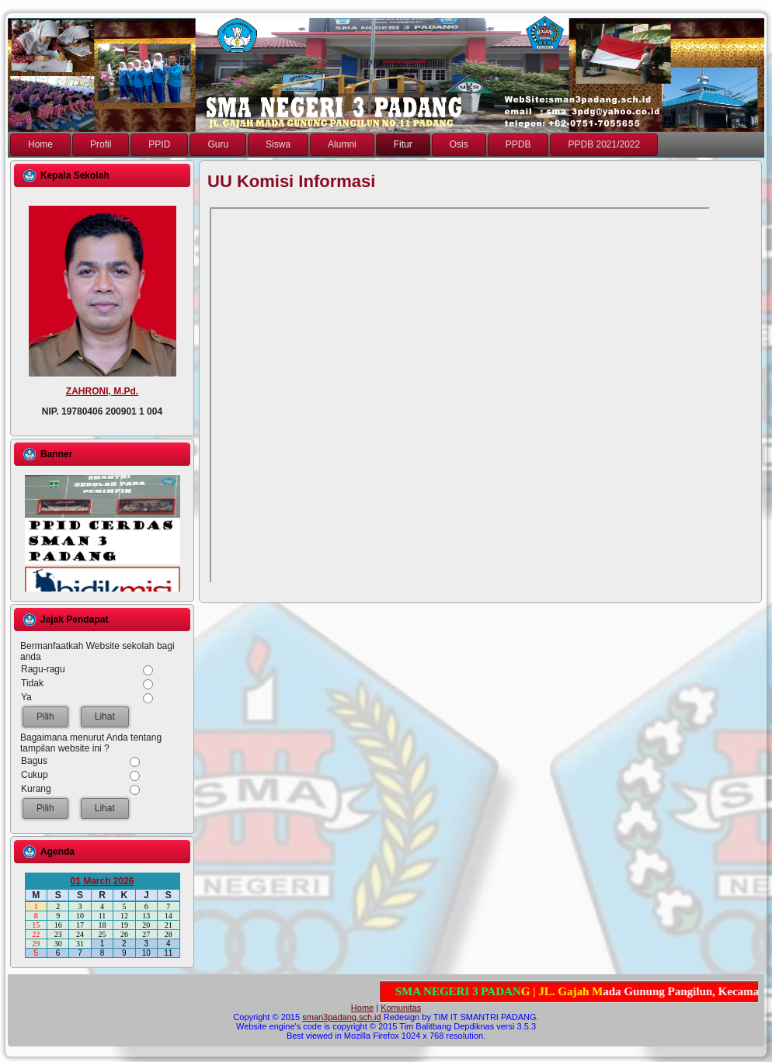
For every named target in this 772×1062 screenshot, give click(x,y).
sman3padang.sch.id (341, 1017)
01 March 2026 (102, 881)
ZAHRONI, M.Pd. (102, 391)
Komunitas (401, 1007)
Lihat (105, 716)
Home (362, 1007)
